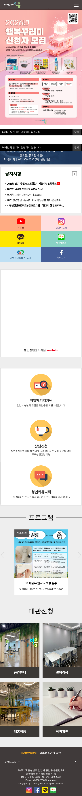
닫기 (76, 147)
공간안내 (20, 673)
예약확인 (62, 732)
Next (80, 555)
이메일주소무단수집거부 (50, 753)
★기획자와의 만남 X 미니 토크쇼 (24, 194)
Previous (2, 555)
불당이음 (62, 673)
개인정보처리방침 (28, 753)
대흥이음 (20, 732)
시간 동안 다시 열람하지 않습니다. (21, 147)
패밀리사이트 (12, 761)
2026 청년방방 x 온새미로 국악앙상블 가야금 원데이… (35, 200)
